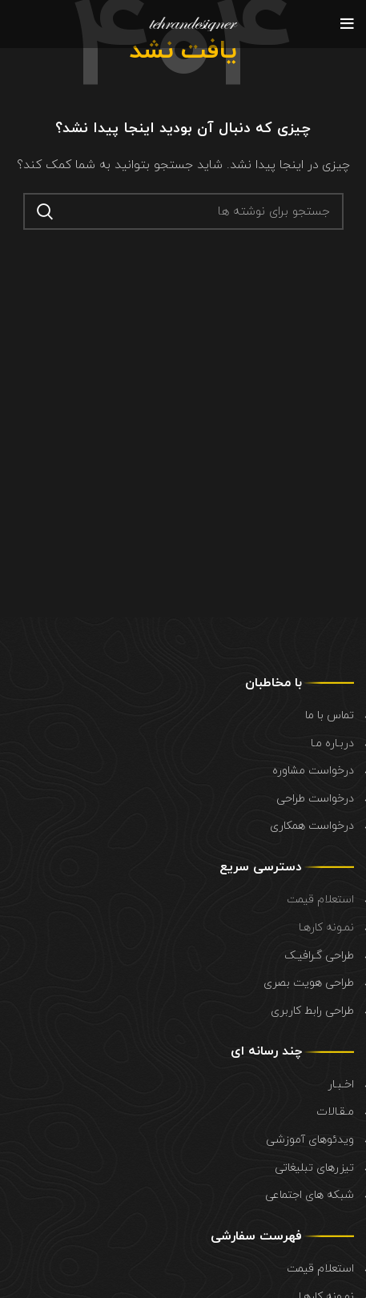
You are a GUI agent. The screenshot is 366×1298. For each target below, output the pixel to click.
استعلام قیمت (320, 899)
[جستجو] (183, 211)
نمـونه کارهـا (326, 927)
